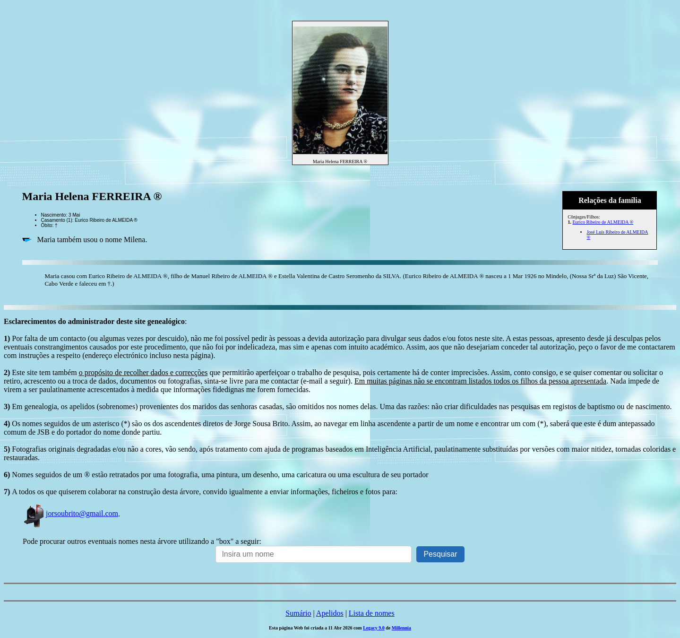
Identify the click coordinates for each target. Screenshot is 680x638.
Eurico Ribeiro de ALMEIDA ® (602, 222)
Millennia (401, 627)
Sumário (298, 613)
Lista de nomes (372, 613)
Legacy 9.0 (374, 627)
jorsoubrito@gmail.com (70, 513)
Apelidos (330, 613)
